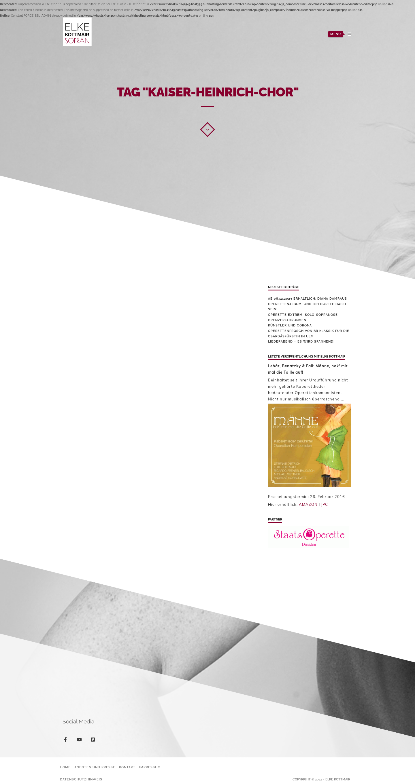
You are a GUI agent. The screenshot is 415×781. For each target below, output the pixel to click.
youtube (80, 740)
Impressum (150, 767)
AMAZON (308, 504)
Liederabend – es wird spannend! (301, 341)
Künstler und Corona (290, 325)
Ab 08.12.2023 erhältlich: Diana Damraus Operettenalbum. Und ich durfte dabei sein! (307, 304)
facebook (66, 740)
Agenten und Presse (94, 767)
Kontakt (127, 767)
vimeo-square (93, 740)
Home (65, 767)
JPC (324, 504)
